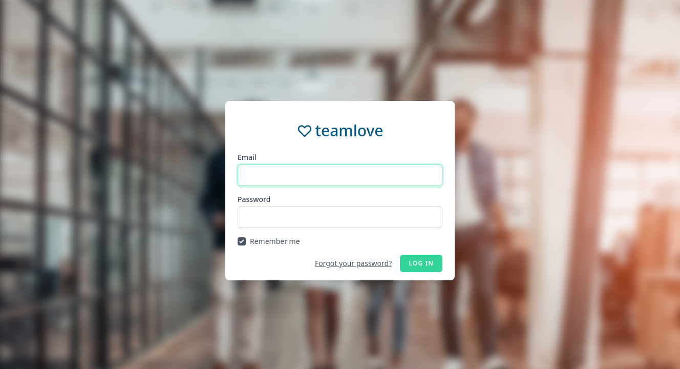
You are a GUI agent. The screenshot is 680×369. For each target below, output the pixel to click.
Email (247, 157)
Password (254, 199)
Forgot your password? (353, 263)
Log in (421, 263)
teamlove (349, 130)
